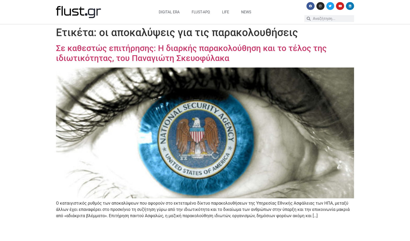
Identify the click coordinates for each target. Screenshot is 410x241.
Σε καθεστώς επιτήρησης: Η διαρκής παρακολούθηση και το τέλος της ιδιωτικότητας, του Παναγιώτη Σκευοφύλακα (191, 53)
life (225, 12)
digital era (169, 12)
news (246, 12)
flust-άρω (201, 12)
